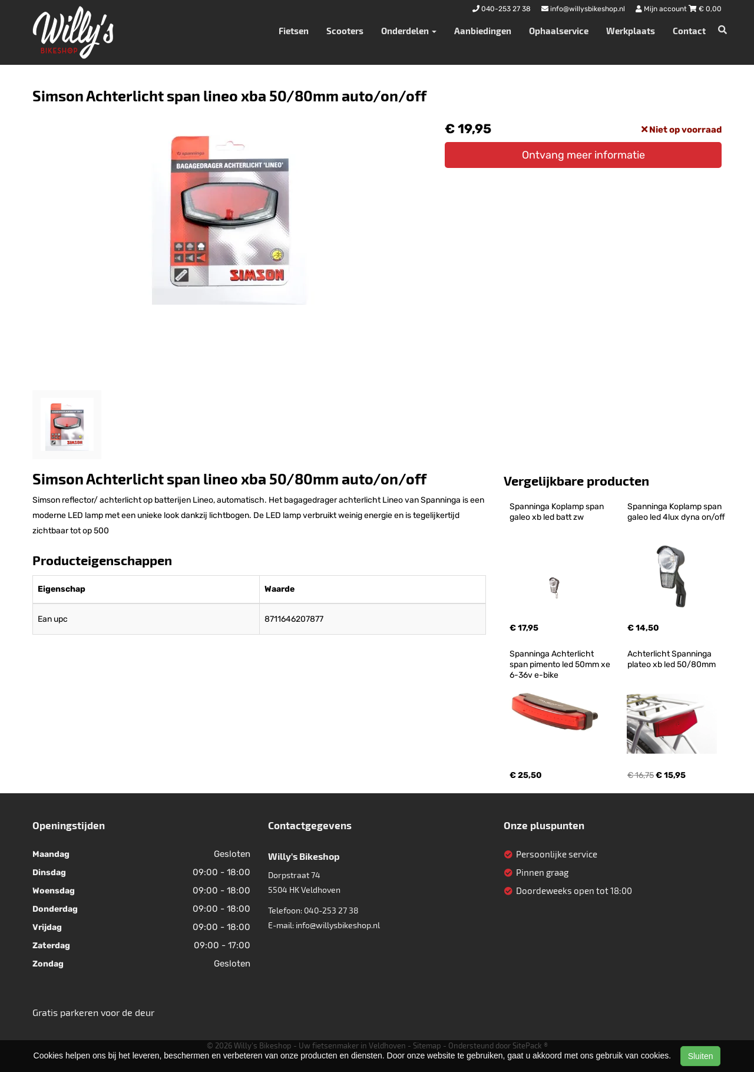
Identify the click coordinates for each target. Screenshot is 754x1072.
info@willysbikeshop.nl (338, 925)
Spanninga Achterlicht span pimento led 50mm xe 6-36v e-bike (561, 664)
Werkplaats (630, 30)
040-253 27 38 (331, 910)
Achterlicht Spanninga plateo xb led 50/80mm (671, 659)
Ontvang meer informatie (583, 155)
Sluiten (700, 1056)
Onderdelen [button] (408, 30)
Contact (689, 30)
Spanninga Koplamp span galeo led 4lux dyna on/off (676, 512)
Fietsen (294, 30)
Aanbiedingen (482, 30)
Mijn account (662, 9)
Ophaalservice (558, 30)
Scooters (344, 30)
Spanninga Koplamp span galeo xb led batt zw (558, 512)
